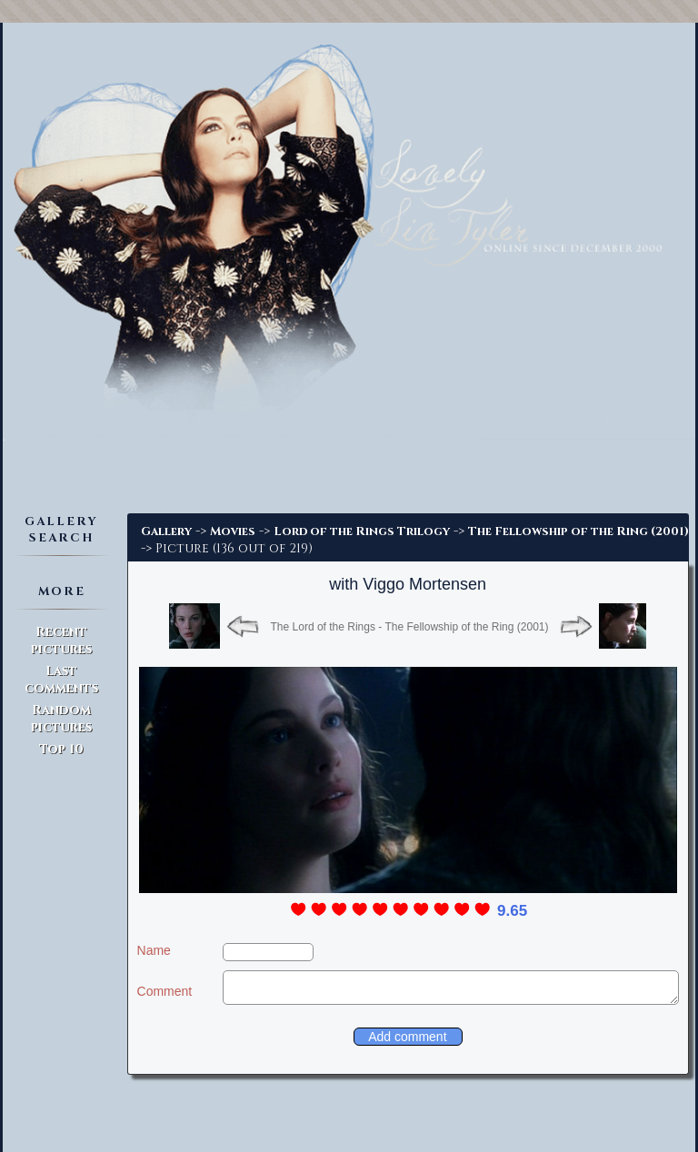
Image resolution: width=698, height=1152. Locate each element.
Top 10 (61, 749)
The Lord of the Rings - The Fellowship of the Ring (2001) (410, 627)
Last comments (61, 679)
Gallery (166, 531)
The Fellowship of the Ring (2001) (578, 531)
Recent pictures (61, 640)
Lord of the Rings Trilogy (362, 531)
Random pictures (61, 718)
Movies (232, 531)
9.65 (512, 910)
